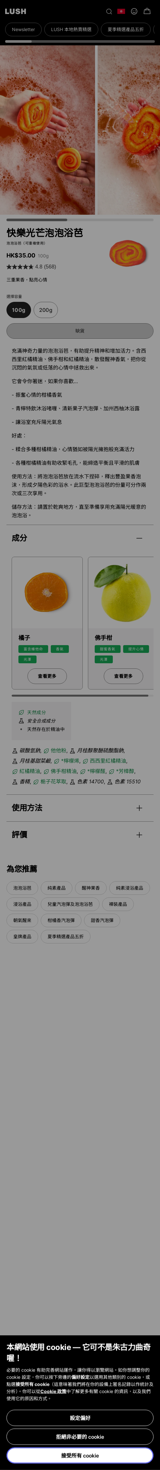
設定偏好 (80, 1418)
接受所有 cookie (80, 1456)
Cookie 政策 (53, 1391)
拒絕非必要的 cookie (80, 1437)
